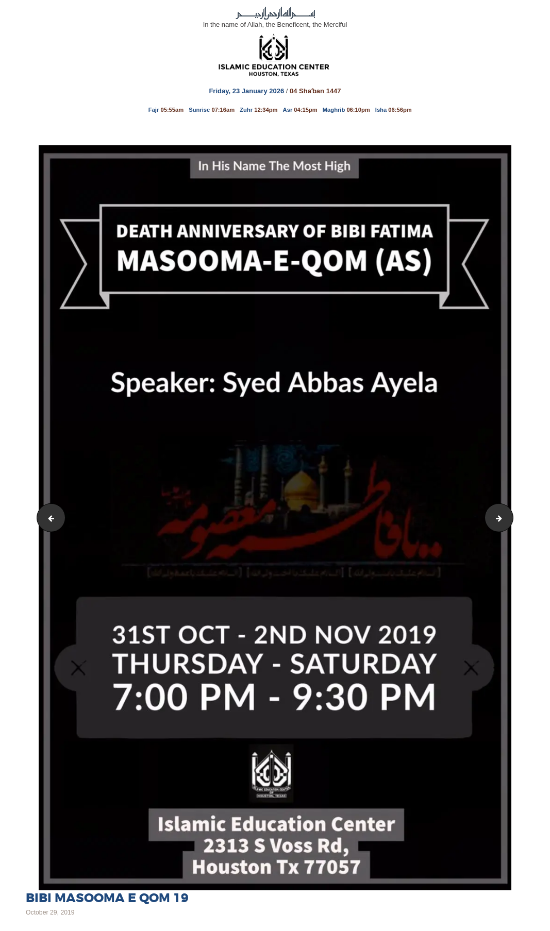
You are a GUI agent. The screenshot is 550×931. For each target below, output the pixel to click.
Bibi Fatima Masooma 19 (509, 517)
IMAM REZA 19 (48, 517)
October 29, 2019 (50, 912)
